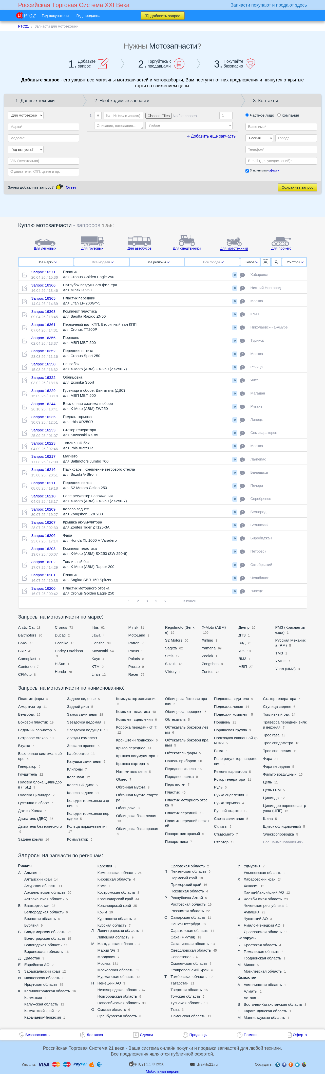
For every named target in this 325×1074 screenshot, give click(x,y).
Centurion (26, 666)
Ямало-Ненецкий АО (262, 925)
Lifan (96, 674)
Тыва (174, 1009)
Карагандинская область (265, 1011)
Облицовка (126, 808)
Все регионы (158, 262)
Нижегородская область (118, 990)
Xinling (207, 640)
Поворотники (176, 841)
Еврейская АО (36, 964)
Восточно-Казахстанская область (273, 1004)
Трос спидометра (278, 743)
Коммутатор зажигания (136, 698)
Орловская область (187, 866)
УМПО (280, 661)
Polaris (134, 658)
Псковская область (187, 891)
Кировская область (114, 879)
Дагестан (32, 958)
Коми (101, 886)
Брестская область (260, 945)
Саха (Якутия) (182, 937)
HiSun (60, 664)
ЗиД (242, 643)
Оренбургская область (117, 1016)
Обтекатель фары (181, 753)
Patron (134, 643)
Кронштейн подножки (135, 740)
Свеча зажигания (229, 818)
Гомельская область (261, 951)
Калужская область (41, 1004)
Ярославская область (263, 932)
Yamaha (209, 648)
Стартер (221, 842)
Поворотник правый (182, 833)
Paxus (133, 651)
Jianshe (98, 643)
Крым (102, 912)
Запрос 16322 (43, 377)
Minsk (133, 627)
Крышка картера (130, 763)
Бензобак (26, 714)
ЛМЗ (243, 658)
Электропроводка (278, 834)
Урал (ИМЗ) (285, 669)
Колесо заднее (80, 793)
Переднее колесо (180, 768)
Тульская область (186, 1003)
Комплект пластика (133, 711)
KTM (96, 666)
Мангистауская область (264, 1017)
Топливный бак (276, 714)
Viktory (171, 671)
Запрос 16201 (43, 575)
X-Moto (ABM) (214, 627)
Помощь (251, 1035)
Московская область (115, 970)
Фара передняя (276, 766)
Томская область (185, 996)
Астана (250, 998)
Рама (218, 751)
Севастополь (182, 957)
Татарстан (179, 983)
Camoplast (27, 658)
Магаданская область (116, 943)
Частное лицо (259, 115)
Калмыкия (33, 997)
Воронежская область (43, 951)
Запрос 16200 (43, 588)
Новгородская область (117, 996)
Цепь (267, 782)
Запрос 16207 (43, 522)
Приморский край (185, 884)
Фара (267, 758)
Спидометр (224, 834)
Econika (61, 643)
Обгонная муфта (130, 787)
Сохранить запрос (297, 187)
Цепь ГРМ (272, 790)
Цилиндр (271, 798)
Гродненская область (262, 958)
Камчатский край (39, 1011)
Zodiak (207, 656)
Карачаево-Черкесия (42, 1017)
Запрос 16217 (43, 456)
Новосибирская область (118, 1003)
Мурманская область (115, 976)
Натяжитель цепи (131, 771)
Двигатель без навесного (40, 826)
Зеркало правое (81, 745)
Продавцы (198, 1035)
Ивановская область (42, 978)
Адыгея (30, 872)
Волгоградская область (44, 938)
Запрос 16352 (43, 351)
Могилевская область (263, 971)
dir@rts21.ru (207, 1064)
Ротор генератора (230, 779)
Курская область (111, 925)
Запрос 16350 (43, 364)
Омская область (111, 1009)
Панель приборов (180, 761)
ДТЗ (242, 635)
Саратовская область (189, 930)
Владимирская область (44, 932)
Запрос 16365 (43, 298)
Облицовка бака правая (137, 828)
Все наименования (283, 842)
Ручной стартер (227, 810)
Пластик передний (181, 813)
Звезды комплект (82, 738)
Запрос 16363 (43, 311)
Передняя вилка (179, 776)
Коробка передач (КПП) (137, 727)
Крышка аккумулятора (135, 756)
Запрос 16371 (43, 272)
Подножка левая (228, 706)
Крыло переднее (130, 748)
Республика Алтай (186, 897)
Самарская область (187, 917)
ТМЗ (279, 653)
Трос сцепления (277, 751)
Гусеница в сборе (33, 803)
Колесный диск (80, 785)
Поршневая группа (230, 730)
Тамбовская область (188, 976)
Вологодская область (43, 945)
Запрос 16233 (43, 430)
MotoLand (136, 635)
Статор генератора (279, 698)
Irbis (96, 627)
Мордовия (106, 957)
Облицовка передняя (183, 711)
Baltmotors (27, 635)
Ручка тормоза (227, 803)
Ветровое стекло (33, 738)
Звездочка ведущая (84, 730)
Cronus (61, 627)
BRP (22, 651)
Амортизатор (29, 706)
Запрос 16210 (43, 496)
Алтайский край (38, 879)
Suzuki (171, 664)
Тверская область (186, 990)
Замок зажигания (82, 714)
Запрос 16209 (43, 509)
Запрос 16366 (43, 285)
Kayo (96, 658)
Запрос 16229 (43, 390)
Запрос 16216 (43, 469)
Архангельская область (44, 892)
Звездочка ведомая (84, 722)
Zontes (208, 671)
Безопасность (37, 1035)
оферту (274, 170)
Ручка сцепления (229, 795)
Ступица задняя (277, 706)
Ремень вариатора (230, 771)
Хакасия (251, 886)
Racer (133, 674)
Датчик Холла (30, 810)
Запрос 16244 (43, 404)
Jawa (96, 635)
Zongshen (210, 664)
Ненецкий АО (109, 983)
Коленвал (75, 777)
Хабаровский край (260, 879)
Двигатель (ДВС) (32, 818)
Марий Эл (106, 950)
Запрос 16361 (43, 324)
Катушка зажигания (84, 761)
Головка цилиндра (34, 795)
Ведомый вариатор (35, 730)
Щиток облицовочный (282, 826)
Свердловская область (190, 950)
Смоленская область (188, 963)
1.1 (140, 1064)
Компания (288, 115)
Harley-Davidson (69, 651)
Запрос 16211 (43, 483)
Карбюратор (78, 753)
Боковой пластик (33, 722)
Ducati (60, 635)
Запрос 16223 (43, 443)
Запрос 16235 (43, 417)
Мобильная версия (162, 1071)
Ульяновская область (262, 872)
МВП (243, 666)
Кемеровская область (116, 872)
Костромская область (116, 892)
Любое (251, 262)
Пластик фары (31, 698)
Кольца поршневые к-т (87, 826)
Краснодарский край (115, 899)
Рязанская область (187, 911)
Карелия (104, 866)
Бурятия (31, 925)
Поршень (222, 722)
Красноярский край (114, 905)
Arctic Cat (26, 627)
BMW (23, 643)
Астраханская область (44, 899)
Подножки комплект (231, 714)
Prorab (134, 666)
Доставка (95, 1035)
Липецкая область (113, 937)
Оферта (300, 1035)
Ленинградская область (118, 930)
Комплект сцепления (134, 719)
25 (295, 262)
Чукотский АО (256, 918)
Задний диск (78, 706)
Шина (268, 818)
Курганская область (114, 918)
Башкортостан (36, 905)
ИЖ (242, 651)
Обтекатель (175, 719)
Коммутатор (77, 839)
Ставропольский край (189, 970)
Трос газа (271, 735)
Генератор (27, 766)
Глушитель (27, 774)
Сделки (146, 1035)
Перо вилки (175, 784)
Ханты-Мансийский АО (264, 892)
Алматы (251, 991)
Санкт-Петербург (185, 924)
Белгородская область (44, 912)
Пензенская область (188, 871)
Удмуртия (252, 866)
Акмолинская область (263, 984)
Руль (218, 787)
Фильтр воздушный (280, 774)
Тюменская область (187, 1016)
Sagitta (171, 648)
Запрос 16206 (43, 535)
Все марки (47, 262)
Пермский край (183, 878)
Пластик (172, 792)
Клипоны (75, 769)
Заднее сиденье (81, 698)
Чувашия (251, 912)
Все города (213, 262)
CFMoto (25, 674)
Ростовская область (188, 904)
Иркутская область (41, 984)
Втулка (24, 745)
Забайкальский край (42, 971)
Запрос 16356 (43, 338)
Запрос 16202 (43, 562)
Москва (103, 963)
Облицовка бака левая (136, 816)
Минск (249, 964)
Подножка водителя (231, 698)
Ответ (71, 187)
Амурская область (40, 886)
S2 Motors (173, 640)
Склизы (220, 826)
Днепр (244, 627)
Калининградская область (47, 991)
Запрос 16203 (43, 548)
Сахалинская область (189, 943)
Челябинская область (263, 899)
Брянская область (40, 918)
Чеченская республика (264, 905)
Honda (60, 671)
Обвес (122, 779)
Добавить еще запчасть (211, 136)
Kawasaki (100, 651)
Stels (169, 656)
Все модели (102, 262)
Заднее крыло (30, 839)
